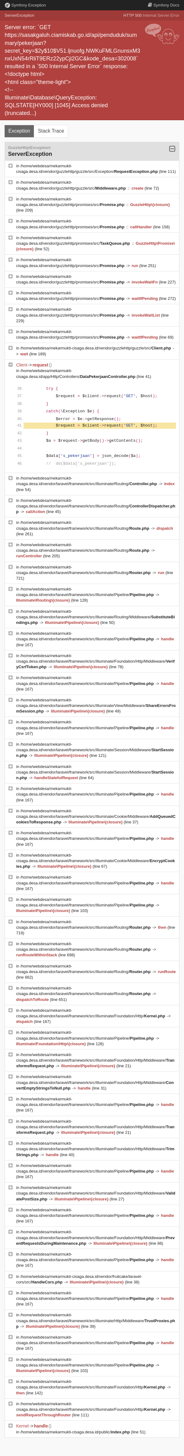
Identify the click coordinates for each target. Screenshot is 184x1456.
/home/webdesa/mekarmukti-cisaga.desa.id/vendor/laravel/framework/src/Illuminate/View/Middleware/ (96, 705)
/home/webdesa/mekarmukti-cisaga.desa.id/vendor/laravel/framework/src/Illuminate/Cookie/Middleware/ (96, 816)
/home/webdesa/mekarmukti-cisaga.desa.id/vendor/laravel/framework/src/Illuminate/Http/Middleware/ (95, 1320)
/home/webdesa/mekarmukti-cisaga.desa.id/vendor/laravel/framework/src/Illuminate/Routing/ (95, 506)
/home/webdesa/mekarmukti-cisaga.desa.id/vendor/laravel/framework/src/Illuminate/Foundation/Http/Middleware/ (95, 661)
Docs (163, 5)
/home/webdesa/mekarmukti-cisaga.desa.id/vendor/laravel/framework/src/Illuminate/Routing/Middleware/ (95, 617)
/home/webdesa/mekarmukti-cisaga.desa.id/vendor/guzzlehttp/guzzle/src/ (96, 348)
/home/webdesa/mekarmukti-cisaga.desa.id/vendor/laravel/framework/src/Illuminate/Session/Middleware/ (95, 750)
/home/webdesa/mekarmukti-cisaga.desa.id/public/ (75, 1432)
